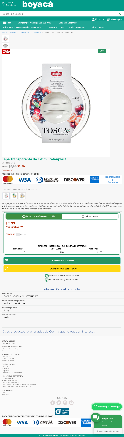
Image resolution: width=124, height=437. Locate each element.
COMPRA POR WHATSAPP (41, 268)
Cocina (4, 32)
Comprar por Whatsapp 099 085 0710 (34, 22)
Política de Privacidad (10, 380)
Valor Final (93, 248)
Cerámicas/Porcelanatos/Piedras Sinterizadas (21, 27)
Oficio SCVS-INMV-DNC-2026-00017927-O (16, 387)
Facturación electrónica (10, 383)
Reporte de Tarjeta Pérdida (12, 373)
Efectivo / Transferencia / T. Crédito (39, 216)
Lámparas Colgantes (67, 22)
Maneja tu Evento (8, 361)
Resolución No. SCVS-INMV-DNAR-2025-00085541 (19, 385)
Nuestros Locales (56, 27)
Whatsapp (5, 394)
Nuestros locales (8, 378)
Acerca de (5, 368)
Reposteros (37, 32)
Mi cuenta (98, 19)
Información (6, 356)
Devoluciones (7, 351)
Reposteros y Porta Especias (20, 32)
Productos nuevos (77, 27)
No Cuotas (18, 248)
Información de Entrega (10, 349)
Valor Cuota (56, 248)
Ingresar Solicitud (8, 343)
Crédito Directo (97, 27)
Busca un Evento (8, 359)
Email (4, 392)
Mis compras (114, 19)
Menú (7, 22)
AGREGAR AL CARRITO (40, 260)
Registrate (5, 370)
